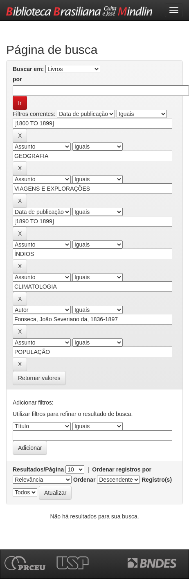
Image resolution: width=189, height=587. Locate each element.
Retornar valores (39, 378)
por (17, 79)
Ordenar (84, 479)
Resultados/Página (38, 469)
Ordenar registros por (121, 469)
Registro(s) (157, 479)
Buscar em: (28, 69)
